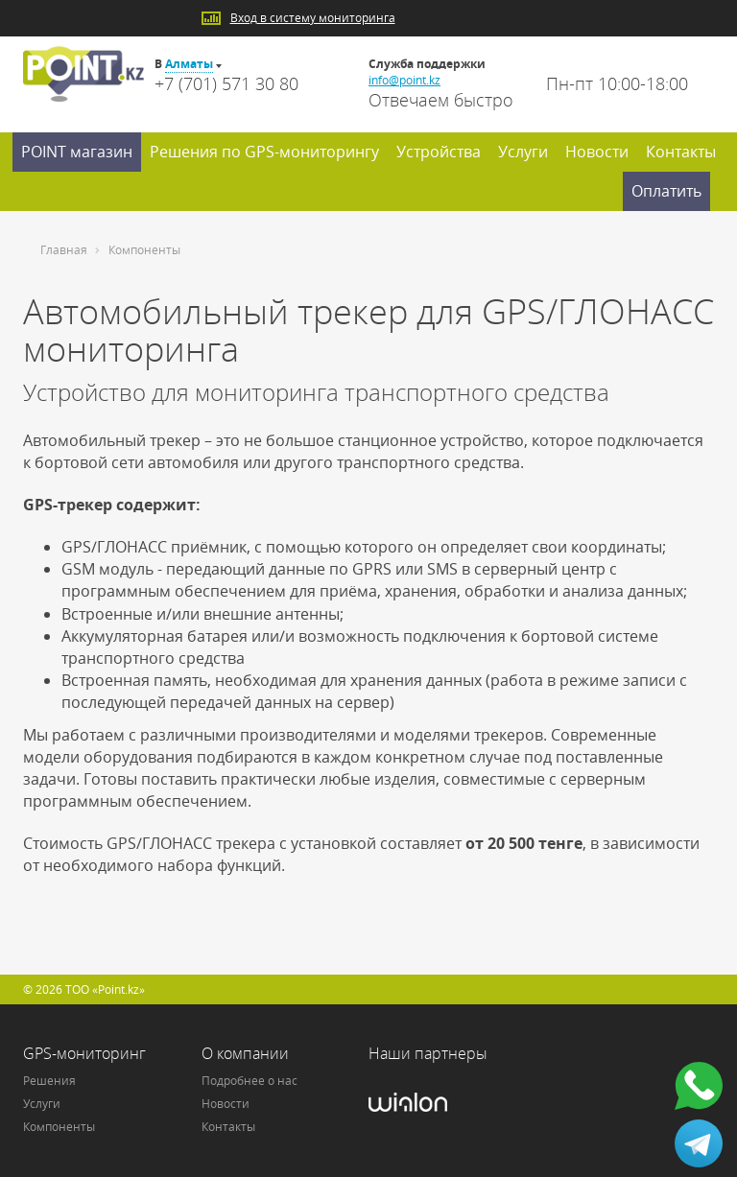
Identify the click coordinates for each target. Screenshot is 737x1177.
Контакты (681, 151)
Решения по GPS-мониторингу (264, 151)
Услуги (523, 151)
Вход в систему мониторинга (312, 18)
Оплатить (666, 190)
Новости (597, 151)
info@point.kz (404, 80)
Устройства (438, 151)
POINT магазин (76, 151)
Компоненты (59, 1126)
